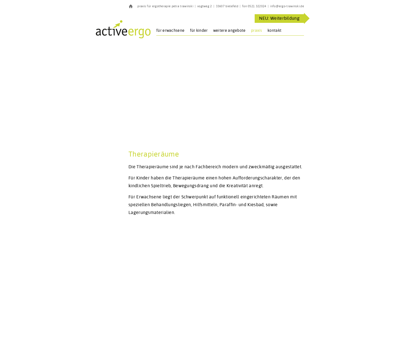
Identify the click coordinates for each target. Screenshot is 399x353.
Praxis (256, 30)
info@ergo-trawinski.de (287, 6)
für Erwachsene (170, 30)
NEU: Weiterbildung (279, 18)
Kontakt (274, 30)
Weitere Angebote (229, 30)
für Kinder (199, 30)
